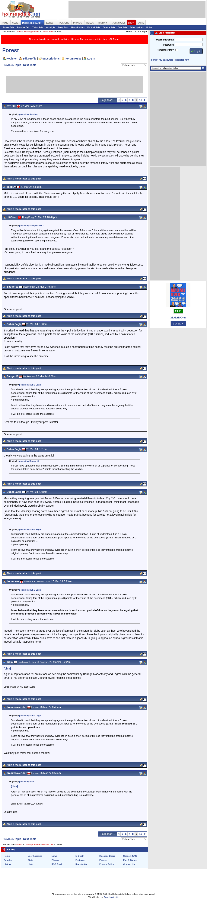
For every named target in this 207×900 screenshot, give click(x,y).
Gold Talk (122, 27)
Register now (182, 60)
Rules (149, 27)
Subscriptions (137, 27)
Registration (81, 864)
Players (103, 860)
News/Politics (78, 27)
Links (30, 864)
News (54, 856)
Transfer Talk (23, 27)
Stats (30, 860)
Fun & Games (130, 860)
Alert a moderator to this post (24, 178)
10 (140, 100)
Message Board (31, 32)
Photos (55, 860)
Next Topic (29, 64)
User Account (35, 856)
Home (19, 32)
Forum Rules (73, 58)
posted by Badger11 (29, 461)
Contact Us (129, 864)
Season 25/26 (130, 856)
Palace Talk (8, 27)
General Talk (109, 27)
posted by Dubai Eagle (30, 385)
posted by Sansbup (28, 114)
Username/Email (165, 39)
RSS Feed (57, 864)
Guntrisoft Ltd (111, 897)
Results (8, 860)
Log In (91, 58)
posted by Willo (26, 781)
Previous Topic (12, 64)
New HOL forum (111, 39)
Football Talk (93, 27)
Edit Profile (30, 58)
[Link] (7, 668)
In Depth (79, 856)
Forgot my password (162, 60)
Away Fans (63, 27)
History (7, 864)
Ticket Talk (37, 27)
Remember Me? (165, 50)
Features (79, 860)
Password (168, 45)
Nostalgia (50, 27)
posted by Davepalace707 (31, 225)
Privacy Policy (106, 864)
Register (11, 58)
